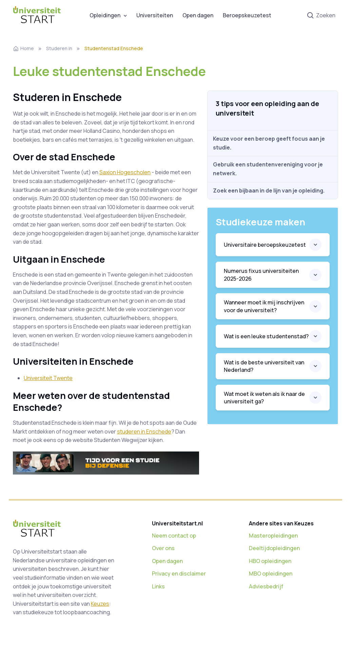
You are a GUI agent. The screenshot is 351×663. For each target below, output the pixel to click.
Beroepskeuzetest (247, 15)
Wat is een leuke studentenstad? (266, 336)
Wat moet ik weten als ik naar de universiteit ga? (264, 397)
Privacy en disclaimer (179, 573)
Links (158, 586)
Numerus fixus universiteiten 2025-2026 (261, 274)
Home (23, 48)
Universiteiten (154, 15)
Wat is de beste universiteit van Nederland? (264, 366)
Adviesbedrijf (266, 586)
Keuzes (100, 603)
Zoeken (321, 15)
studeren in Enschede (144, 431)
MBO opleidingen (270, 573)
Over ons (163, 548)
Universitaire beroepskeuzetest (265, 244)
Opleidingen (105, 15)
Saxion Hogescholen (125, 172)
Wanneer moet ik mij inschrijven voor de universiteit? (264, 306)
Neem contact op (174, 535)
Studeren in (59, 48)
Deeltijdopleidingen (274, 548)
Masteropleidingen (273, 535)
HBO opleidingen (270, 561)
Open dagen (197, 15)
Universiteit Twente (48, 378)
